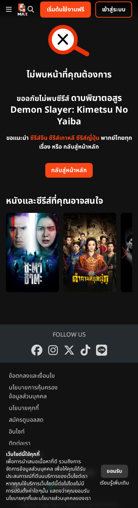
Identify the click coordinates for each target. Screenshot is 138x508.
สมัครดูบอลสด (26, 420)
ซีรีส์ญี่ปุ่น (87, 138)
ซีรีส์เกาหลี (62, 138)
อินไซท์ (17, 431)
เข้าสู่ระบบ (113, 9)
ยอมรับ (114, 471)
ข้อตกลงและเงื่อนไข (32, 375)
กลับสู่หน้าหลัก (69, 170)
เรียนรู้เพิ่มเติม (114, 483)
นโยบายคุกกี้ (24, 408)
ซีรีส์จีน (38, 138)
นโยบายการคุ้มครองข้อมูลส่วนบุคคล (33, 392)
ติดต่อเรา (20, 443)
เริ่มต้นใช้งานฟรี (65, 9)
